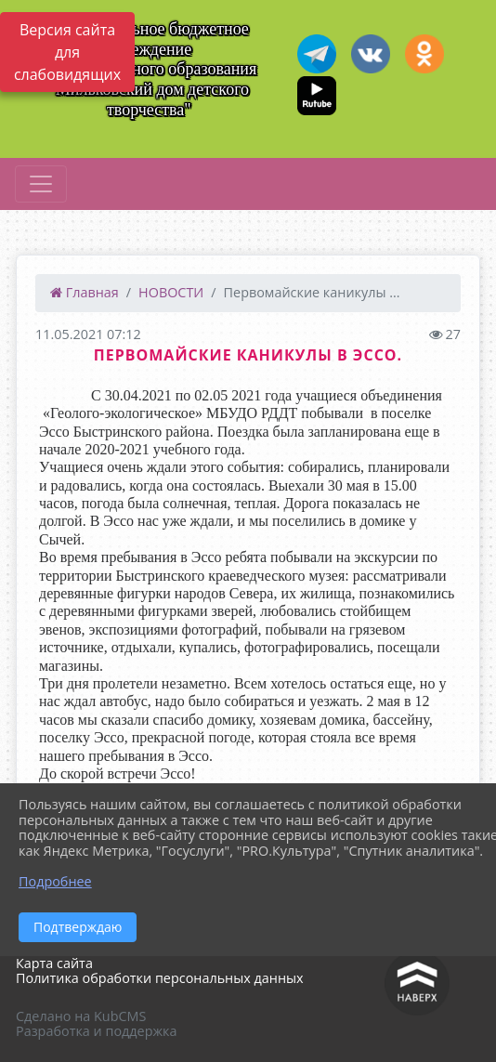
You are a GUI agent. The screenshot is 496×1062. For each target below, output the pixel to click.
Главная (84, 292)
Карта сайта (54, 963)
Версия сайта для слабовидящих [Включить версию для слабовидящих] (67, 52)
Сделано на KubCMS (81, 1016)
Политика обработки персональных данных (160, 978)
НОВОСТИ (170, 292)
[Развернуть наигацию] (41, 184)
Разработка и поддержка (96, 1031)
